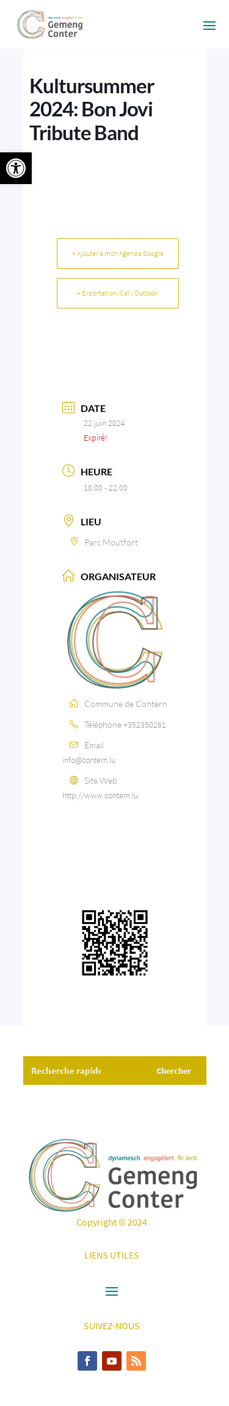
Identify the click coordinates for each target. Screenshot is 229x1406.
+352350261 (144, 724)
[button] (16, 168)
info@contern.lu (88, 759)
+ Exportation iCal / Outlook (117, 292)
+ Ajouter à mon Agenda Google (118, 253)
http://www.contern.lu (100, 795)
